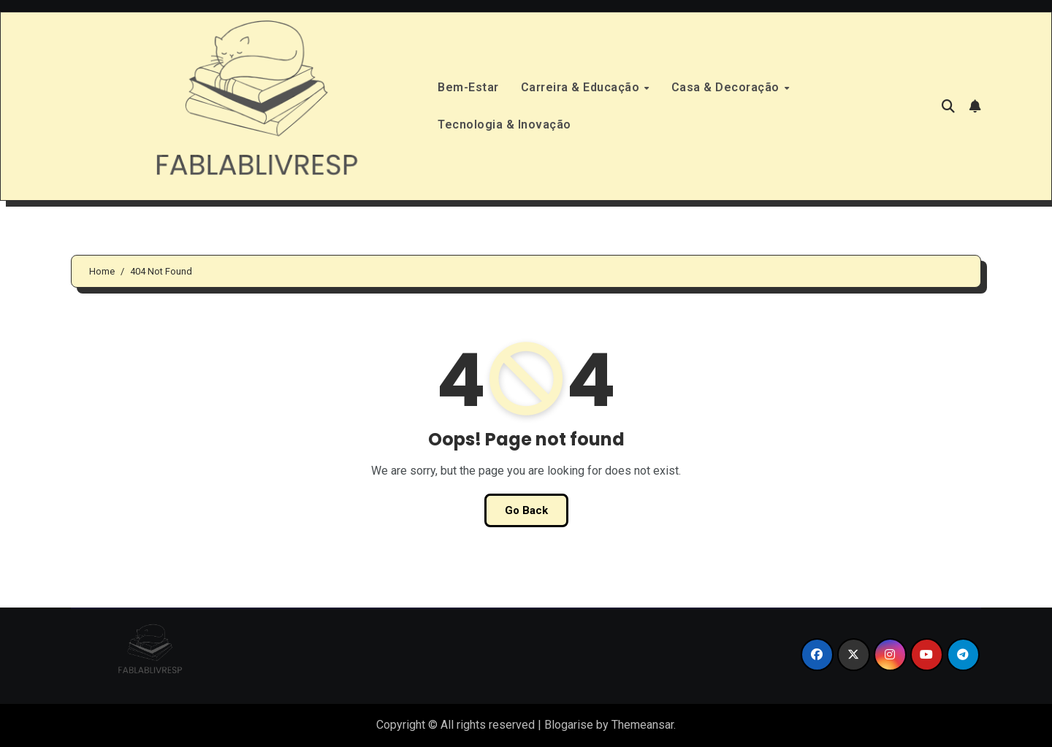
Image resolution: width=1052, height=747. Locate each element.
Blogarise (568, 725)
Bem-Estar (468, 87)
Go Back (526, 510)
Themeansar (642, 725)
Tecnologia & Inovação (504, 124)
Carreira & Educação (582, 87)
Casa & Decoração (727, 87)
